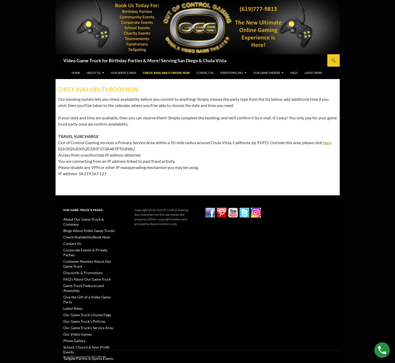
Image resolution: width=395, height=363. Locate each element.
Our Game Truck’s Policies (81, 298)
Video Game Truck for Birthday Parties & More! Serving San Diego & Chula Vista (144, 60)
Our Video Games (75, 311)
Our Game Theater (266, 72)
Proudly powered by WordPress (84, 357)
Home (76, 72)
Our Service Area (123, 72)
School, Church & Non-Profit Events (87, 323)
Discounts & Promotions (79, 261)
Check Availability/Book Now (166, 72)
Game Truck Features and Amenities (87, 273)
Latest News (313, 72)
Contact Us (205, 72)
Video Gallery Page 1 (77, 335)
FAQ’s (294, 72)
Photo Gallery (72, 317)
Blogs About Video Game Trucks (84, 225)
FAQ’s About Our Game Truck (83, 267)
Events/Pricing (231, 72)
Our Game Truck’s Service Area (84, 304)
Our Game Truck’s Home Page (83, 292)
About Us (93, 72)
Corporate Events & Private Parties (86, 244)
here (327, 142)
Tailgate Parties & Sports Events (84, 329)
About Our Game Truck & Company (87, 219)
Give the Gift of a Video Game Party (86, 280)
